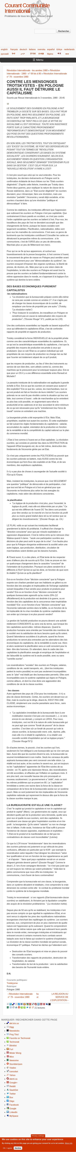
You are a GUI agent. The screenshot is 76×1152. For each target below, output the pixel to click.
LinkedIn (13, 1112)
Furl (11, 1049)
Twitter (12, 1094)
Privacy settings (38, 1137)
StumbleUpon (15, 1064)
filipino (50, 54)
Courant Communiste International (27, 8)
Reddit (12, 1086)
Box (11, 1097)
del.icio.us (14, 1023)
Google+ (13, 1083)
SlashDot (13, 1090)
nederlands (69, 49)
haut (37, 995)
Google (12, 1108)
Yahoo (12, 1075)
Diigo (11, 1101)
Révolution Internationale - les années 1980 (27, 70)
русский (4, 54)
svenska (41, 49)
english (4, 49)
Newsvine (14, 1060)
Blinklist (13, 1045)
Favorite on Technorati (19, 1038)
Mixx (11, 1057)
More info (68, 1145)
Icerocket (13, 1071)
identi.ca (13, 1079)
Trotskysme (12, 983)
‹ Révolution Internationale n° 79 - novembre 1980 (20, 995)
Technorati (14, 1042)
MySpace (13, 1116)
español (51, 49)
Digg (11, 1027)
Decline (18, 1150)
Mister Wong (15, 1053)
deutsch (23, 49)
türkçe (59, 49)
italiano (32, 49)
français (14, 49)
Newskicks (14, 1031)
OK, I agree (7, 1150)
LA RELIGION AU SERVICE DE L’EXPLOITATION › (59, 997)
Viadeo (12, 1068)
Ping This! (14, 1034)
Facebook (14, 1105)
